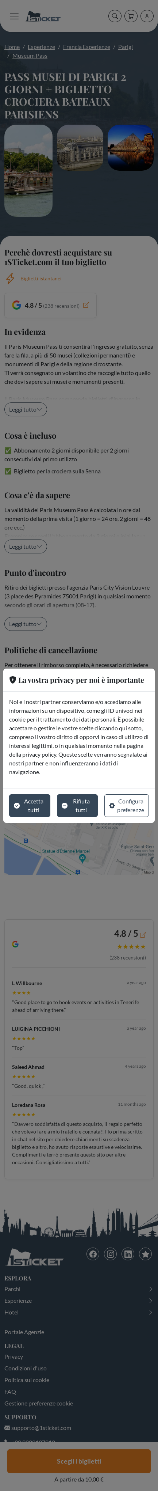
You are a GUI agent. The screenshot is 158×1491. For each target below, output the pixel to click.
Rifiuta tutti (76, 805)
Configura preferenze (126, 805)
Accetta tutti (28, 805)
